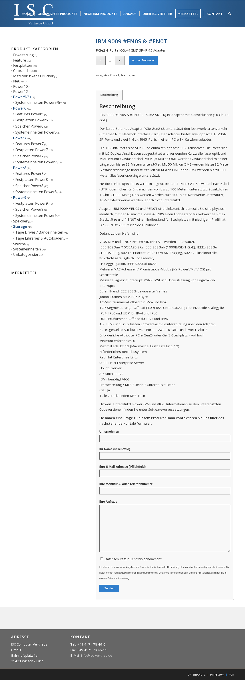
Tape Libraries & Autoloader (39, 238)
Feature (19, 60)
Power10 (20, 86)
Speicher (20, 221)
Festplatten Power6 (31, 120)
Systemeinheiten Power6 (36, 132)
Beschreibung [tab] (109, 95)
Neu (16, 81)
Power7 (19, 138)
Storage (20, 226)
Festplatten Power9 (31, 203)
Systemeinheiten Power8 (36, 191)
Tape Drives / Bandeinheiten (39, 232)
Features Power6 (29, 114)
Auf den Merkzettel (143, 60)
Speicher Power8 (29, 185)
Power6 (19, 108)
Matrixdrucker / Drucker (33, 76)
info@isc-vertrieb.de (96, 655)
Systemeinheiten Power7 (36, 162)
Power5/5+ (22, 96)
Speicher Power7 (29, 156)
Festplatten (22, 65)
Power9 (19, 197)
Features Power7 (29, 143)
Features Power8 (29, 173)
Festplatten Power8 (31, 179)
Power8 (19, 167)
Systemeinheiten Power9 (36, 215)
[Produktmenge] (110, 60)
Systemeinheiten (27, 249)
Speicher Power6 (29, 126)
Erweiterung (23, 54)
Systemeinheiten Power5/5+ (38, 102)
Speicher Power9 (29, 209)
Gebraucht (22, 70)
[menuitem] (26, 13)
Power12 (20, 91)
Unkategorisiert (26, 254)
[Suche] (229, 13)
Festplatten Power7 (31, 149)
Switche (19, 244)
